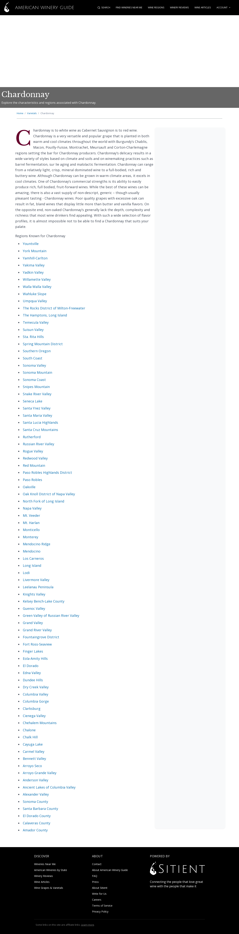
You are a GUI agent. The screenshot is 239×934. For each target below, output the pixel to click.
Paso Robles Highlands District (47, 472)
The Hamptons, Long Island (45, 315)
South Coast (32, 358)
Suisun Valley (33, 329)
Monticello (31, 529)
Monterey (30, 537)
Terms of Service (102, 905)
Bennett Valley (34, 758)
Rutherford (32, 437)
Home (20, 113)
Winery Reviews (179, 7)
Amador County (35, 830)
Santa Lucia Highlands (40, 422)
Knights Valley (34, 594)
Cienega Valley (34, 716)
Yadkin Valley (33, 272)
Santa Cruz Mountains (40, 429)
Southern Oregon (37, 351)
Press (95, 882)
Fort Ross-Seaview (37, 644)
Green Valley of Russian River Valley (51, 615)
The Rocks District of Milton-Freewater (54, 308)
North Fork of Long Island (43, 501)
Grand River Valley (37, 630)
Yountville (31, 243)
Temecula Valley (36, 322)
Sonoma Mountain (37, 372)
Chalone (29, 730)
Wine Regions (156, 7)
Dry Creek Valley (36, 687)
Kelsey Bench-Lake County (43, 601)
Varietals (32, 113)
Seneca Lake (32, 401)
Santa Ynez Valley (36, 408)
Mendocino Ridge (36, 544)
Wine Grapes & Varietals (48, 888)
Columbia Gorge (36, 701)
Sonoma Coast (34, 379)
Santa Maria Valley (37, 415)
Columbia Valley (35, 694)
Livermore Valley (36, 580)
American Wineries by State (50, 870)
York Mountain (34, 251)
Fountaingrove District (41, 637)
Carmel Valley (33, 751)
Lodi (26, 572)
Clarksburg (31, 708)
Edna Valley (32, 673)
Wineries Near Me (45, 864)
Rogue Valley (33, 451)
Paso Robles (32, 479)
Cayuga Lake (33, 744)
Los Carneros (33, 558)
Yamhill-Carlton (35, 258)
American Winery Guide (37, 7)
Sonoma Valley (34, 365)
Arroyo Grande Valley (39, 773)
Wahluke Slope (34, 294)
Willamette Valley (37, 279)
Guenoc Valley (34, 608)
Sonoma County (35, 801)
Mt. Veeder (31, 515)
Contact (97, 864)
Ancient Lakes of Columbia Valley (49, 787)
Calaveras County (36, 823)
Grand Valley (33, 623)
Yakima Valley (34, 265)
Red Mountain (34, 465)
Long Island (32, 565)
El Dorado (30, 665)
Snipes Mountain (36, 386)
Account (224, 7)
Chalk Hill (30, 737)
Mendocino (31, 551)
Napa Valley (32, 508)
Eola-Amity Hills (35, 658)
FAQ (94, 876)
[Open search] (103, 8)
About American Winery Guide (110, 870)
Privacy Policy (100, 911)
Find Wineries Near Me (129, 7)
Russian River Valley (38, 444)
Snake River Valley (37, 394)
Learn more (87, 924)
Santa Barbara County (40, 808)
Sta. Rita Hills (33, 336)
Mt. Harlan (31, 522)
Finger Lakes (33, 651)
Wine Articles (202, 7)
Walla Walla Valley (37, 286)
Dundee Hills (33, 680)
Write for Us (99, 893)
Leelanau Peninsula (38, 587)
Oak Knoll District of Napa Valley (49, 494)
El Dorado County (37, 816)
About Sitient (99, 888)
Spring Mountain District (43, 344)
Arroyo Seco (32, 766)
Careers (96, 899)
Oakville (29, 487)
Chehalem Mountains (40, 723)
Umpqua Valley (35, 301)
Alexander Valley (36, 794)
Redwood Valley (35, 458)
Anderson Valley (35, 780)
